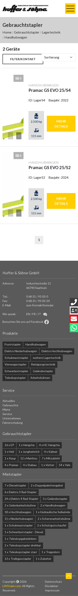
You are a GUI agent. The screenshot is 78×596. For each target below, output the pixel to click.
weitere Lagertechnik (47, 357)
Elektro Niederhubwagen (21, 351)
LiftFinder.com (11, 586)
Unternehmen (11, 418)
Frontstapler (13, 344)
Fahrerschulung (12, 422)
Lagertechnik (51, 32)
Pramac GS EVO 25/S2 (49, 167)
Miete (6, 409)
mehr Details (61, 123)
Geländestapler (43, 371)
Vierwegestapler (15, 364)
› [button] (18, 136)
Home (6, 32)
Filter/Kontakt (23, 59)
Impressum (52, 590)
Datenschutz (53, 581)
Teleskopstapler (15, 377)
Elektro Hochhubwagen (57, 351)
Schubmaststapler (16, 357)
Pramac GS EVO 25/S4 (49, 90)
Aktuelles (8, 401)
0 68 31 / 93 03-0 (37, 296)
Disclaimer (51, 586)
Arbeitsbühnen (40, 377)
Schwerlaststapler (16, 371)
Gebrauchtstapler (26, 32)
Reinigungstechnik (43, 364)
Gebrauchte (10, 405)
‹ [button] (10, 136)
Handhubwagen (15, 37)
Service (7, 414)
